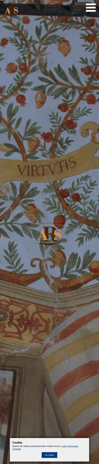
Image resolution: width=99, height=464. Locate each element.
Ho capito (49, 455)
